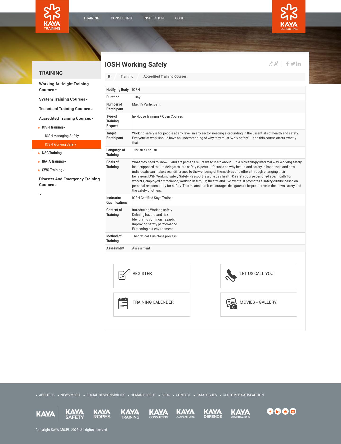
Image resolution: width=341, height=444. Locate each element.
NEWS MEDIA (71, 395)
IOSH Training (53, 127)
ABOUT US (47, 395)
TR (267, 6)
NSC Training (53, 153)
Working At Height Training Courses (64, 86)
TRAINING (91, 19)
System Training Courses (63, 99)
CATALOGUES (207, 395)
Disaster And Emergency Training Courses (69, 182)
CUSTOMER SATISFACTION (243, 395)
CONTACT (153, 5)
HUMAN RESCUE (143, 395)
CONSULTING (121, 19)
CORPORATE (177, 5)
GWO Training (53, 170)
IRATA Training (54, 161)
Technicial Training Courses (66, 108)
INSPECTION (154, 19)
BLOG (166, 395)
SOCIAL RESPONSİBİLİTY (105, 395)
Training (127, 76)
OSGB (179, 19)
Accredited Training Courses (66, 118)
